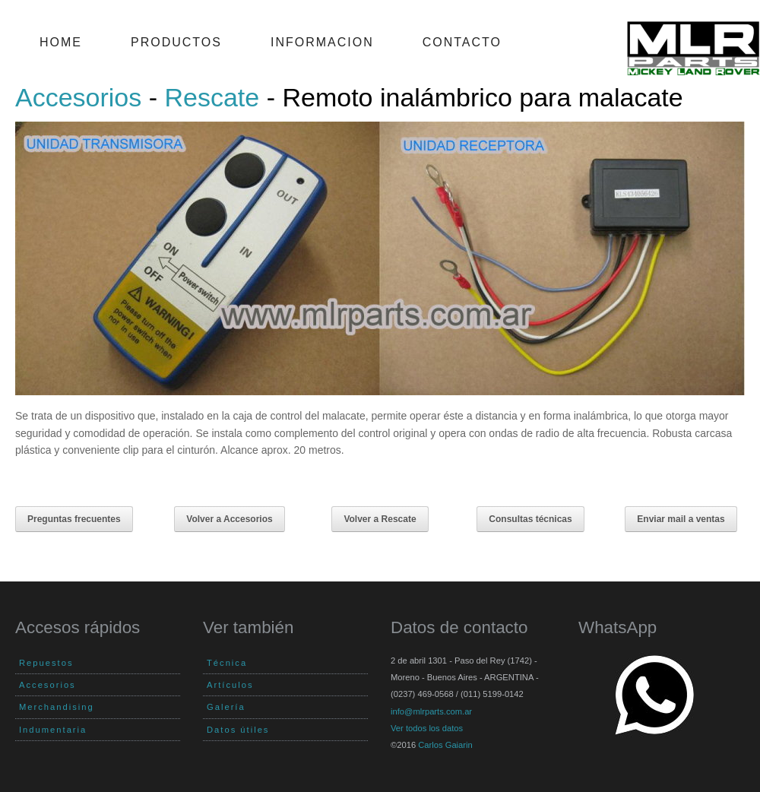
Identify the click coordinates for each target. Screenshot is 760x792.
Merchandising (56, 706)
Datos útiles (238, 729)
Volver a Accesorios (229, 519)
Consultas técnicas (530, 519)
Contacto (462, 42)
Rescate (212, 97)
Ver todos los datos (427, 728)
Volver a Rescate (380, 519)
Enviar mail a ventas (680, 519)
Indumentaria (53, 729)
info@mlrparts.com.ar (431, 711)
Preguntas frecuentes (74, 519)
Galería (226, 706)
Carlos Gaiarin (445, 744)
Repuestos (46, 662)
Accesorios (78, 97)
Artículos (230, 684)
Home (61, 42)
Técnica (227, 662)
